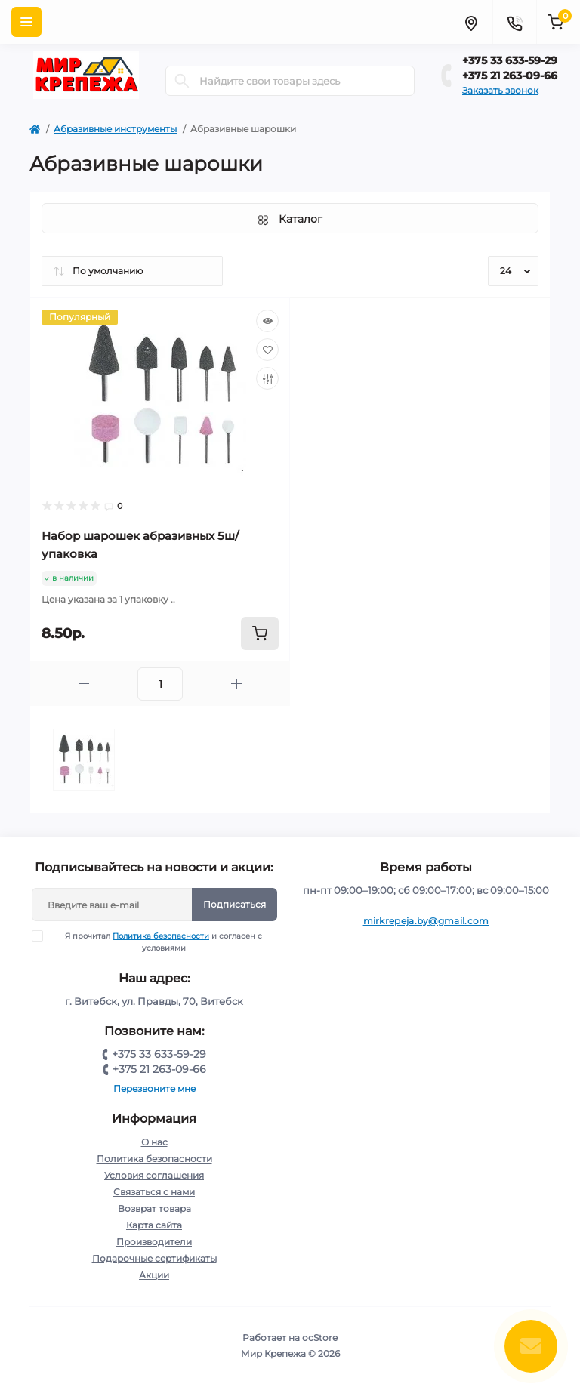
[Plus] (236, 683)
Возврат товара (154, 1208)
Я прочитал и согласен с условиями (157, 941)
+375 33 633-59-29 (509, 60)
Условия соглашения (154, 1175)
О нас (154, 1142)
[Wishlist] (267, 349)
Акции (154, 1275)
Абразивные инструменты (115, 128)
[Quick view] (267, 321)
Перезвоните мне (154, 1088)
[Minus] (83, 683)
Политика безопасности (161, 936)
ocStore (320, 1337)
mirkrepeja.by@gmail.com (426, 920)
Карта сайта (154, 1225)
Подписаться (234, 904)
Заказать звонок (500, 90)
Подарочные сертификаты (154, 1258)
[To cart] (260, 633)
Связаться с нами (154, 1192)
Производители (154, 1241)
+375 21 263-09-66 (509, 75)
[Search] (182, 81)
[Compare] (267, 378)
